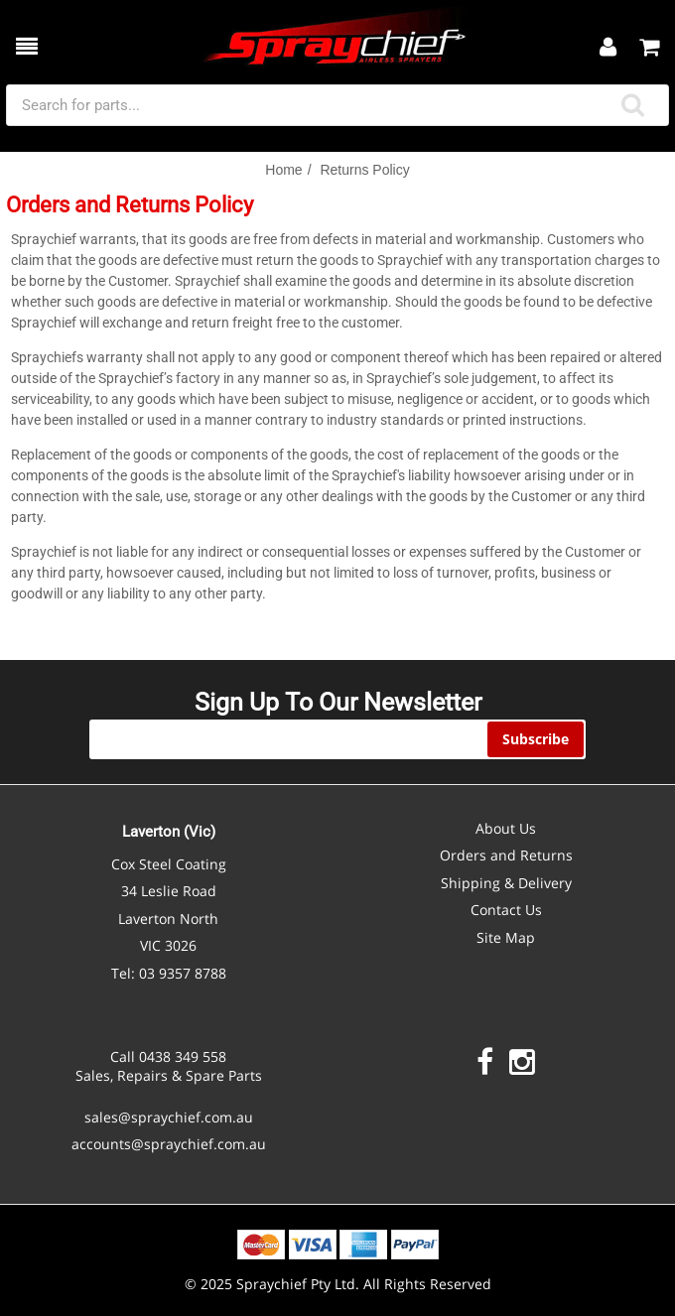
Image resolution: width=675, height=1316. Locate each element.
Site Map (505, 937)
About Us (505, 828)
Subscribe (535, 738)
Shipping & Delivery (506, 882)
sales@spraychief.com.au (168, 1117)
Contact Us (506, 909)
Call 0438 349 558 (168, 1056)
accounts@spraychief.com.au (168, 1143)
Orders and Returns (506, 855)
